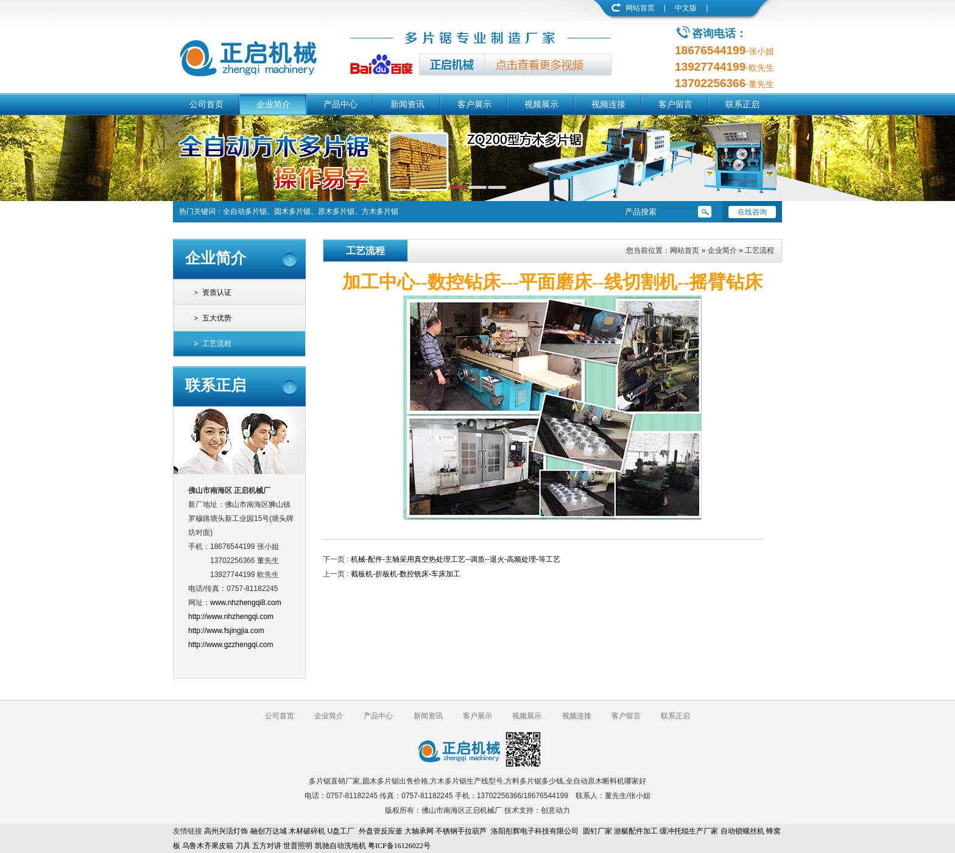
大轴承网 (419, 831)
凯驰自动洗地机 (340, 845)
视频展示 (541, 104)
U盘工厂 (340, 831)
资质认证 (216, 292)
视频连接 (608, 104)
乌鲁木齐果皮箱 (207, 845)
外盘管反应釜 (381, 831)
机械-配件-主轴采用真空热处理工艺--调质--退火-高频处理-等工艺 (455, 559)
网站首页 (640, 8)
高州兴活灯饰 (226, 831)
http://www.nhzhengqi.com (230, 616)
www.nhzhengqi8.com (245, 602)
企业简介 (273, 104)
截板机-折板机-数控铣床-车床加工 (405, 574)
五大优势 (216, 318)
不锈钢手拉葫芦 (461, 831)
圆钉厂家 (597, 831)
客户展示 (474, 104)
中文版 (686, 8)
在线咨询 (752, 212)
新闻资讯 (407, 104)
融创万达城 (268, 831)
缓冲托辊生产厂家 (689, 831)
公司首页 (206, 104)
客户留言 (675, 104)
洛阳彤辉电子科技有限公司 (535, 831)
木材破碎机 (307, 831)
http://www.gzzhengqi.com (230, 644)
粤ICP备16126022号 (399, 845)
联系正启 (742, 104)
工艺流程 (216, 343)
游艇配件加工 (636, 831)
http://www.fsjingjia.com (226, 630)
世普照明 (297, 845)
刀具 (243, 845)
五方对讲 (266, 845)
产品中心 (340, 104)
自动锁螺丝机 (742, 831)
